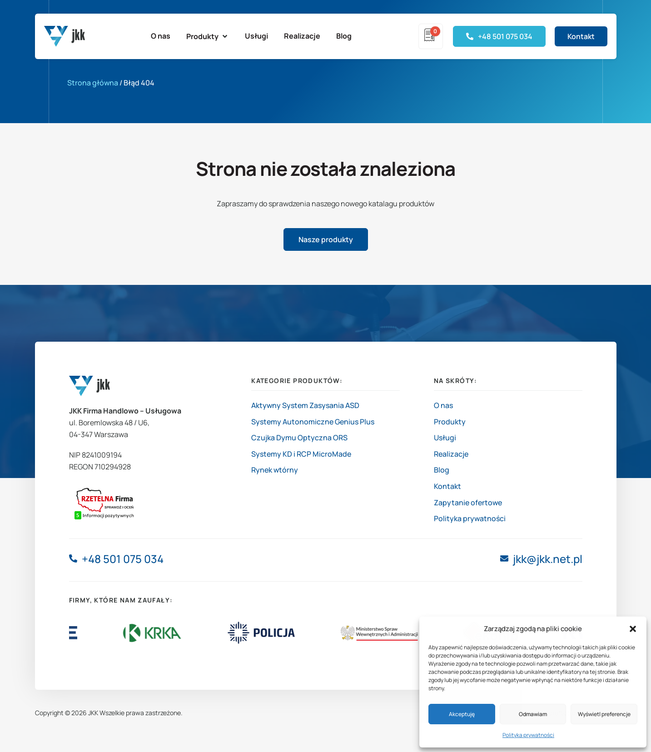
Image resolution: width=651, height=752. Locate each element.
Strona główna (92, 83)
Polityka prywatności (528, 735)
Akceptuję (462, 714)
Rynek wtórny (274, 470)
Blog (441, 470)
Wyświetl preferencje (604, 714)
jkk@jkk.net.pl (547, 558)
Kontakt (447, 486)
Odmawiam (533, 714)
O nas (443, 405)
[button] (632, 628)
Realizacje (451, 454)
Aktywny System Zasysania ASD (305, 405)
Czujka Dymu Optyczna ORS (299, 438)
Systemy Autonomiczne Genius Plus (312, 422)
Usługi (445, 438)
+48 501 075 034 (123, 558)
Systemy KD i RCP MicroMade (301, 454)
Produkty (450, 422)
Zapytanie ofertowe (468, 503)
